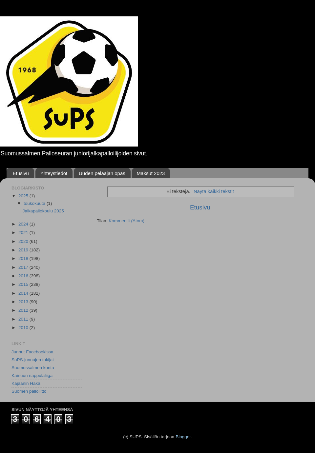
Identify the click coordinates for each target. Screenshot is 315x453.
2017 (24, 267)
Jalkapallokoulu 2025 (43, 210)
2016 (24, 275)
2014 (24, 293)
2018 (24, 258)
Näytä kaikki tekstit (214, 191)
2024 (24, 224)
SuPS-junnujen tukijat (32, 359)
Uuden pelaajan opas (102, 173)
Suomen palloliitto (29, 391)
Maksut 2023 (151, 173)
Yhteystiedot (54, 173)
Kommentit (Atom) (126, 220)
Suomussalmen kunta (32, 367)
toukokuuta (35, 203)
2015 (24, 284)
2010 (24, 327)
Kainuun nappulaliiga (31, 375)
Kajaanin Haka (25, 383)
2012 (24, 310)
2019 (24, 249)
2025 (24, 195)
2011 (24, 319)
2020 (24, 241)
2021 (24, 232)
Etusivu (21, 173)
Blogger (183, 436)
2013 (24, 301)
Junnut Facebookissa (32, 351)
